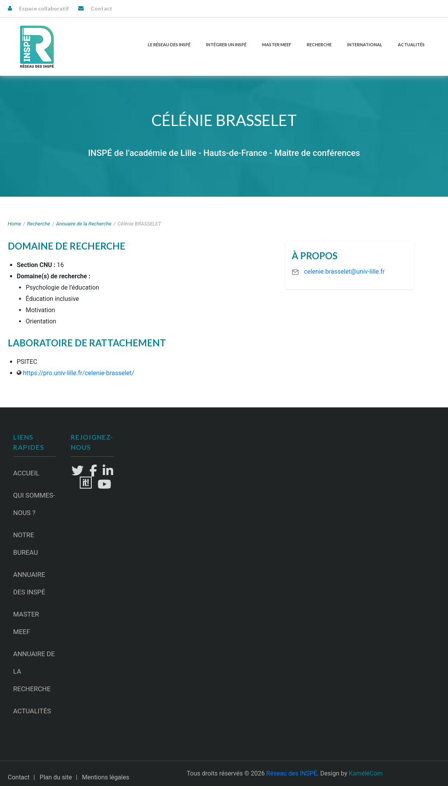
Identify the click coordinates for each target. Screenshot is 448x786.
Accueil (26, 473)
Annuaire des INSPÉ (29, 583)
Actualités (411, 44)
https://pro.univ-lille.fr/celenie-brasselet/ (78, 373)
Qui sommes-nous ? (34, 504)
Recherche (319, 44)
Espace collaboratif (44, 8)
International (364, 44)
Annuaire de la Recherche (83, 224)
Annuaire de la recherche (34, 671)
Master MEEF (276, 44)
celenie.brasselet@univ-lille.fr (344, 271)
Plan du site (56, 777)
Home (14, 224)
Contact (101, 8)
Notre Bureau (25, 543)
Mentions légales (105, 777)
